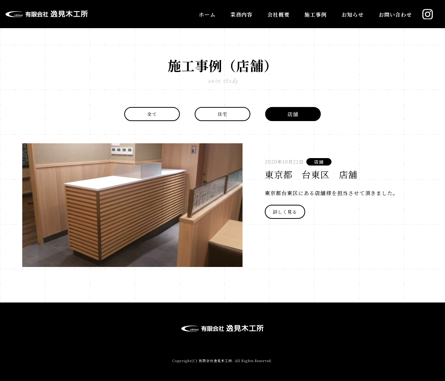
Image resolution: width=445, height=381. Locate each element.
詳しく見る (285, 212)
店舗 (293, 114)
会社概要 (278, 14)
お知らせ (353, 14)
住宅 (222, 114)
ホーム (207, 14)
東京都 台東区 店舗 (311, 174)
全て (152, 114)
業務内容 (241, 14)
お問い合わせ (395, 14)
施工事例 (315, 14)
